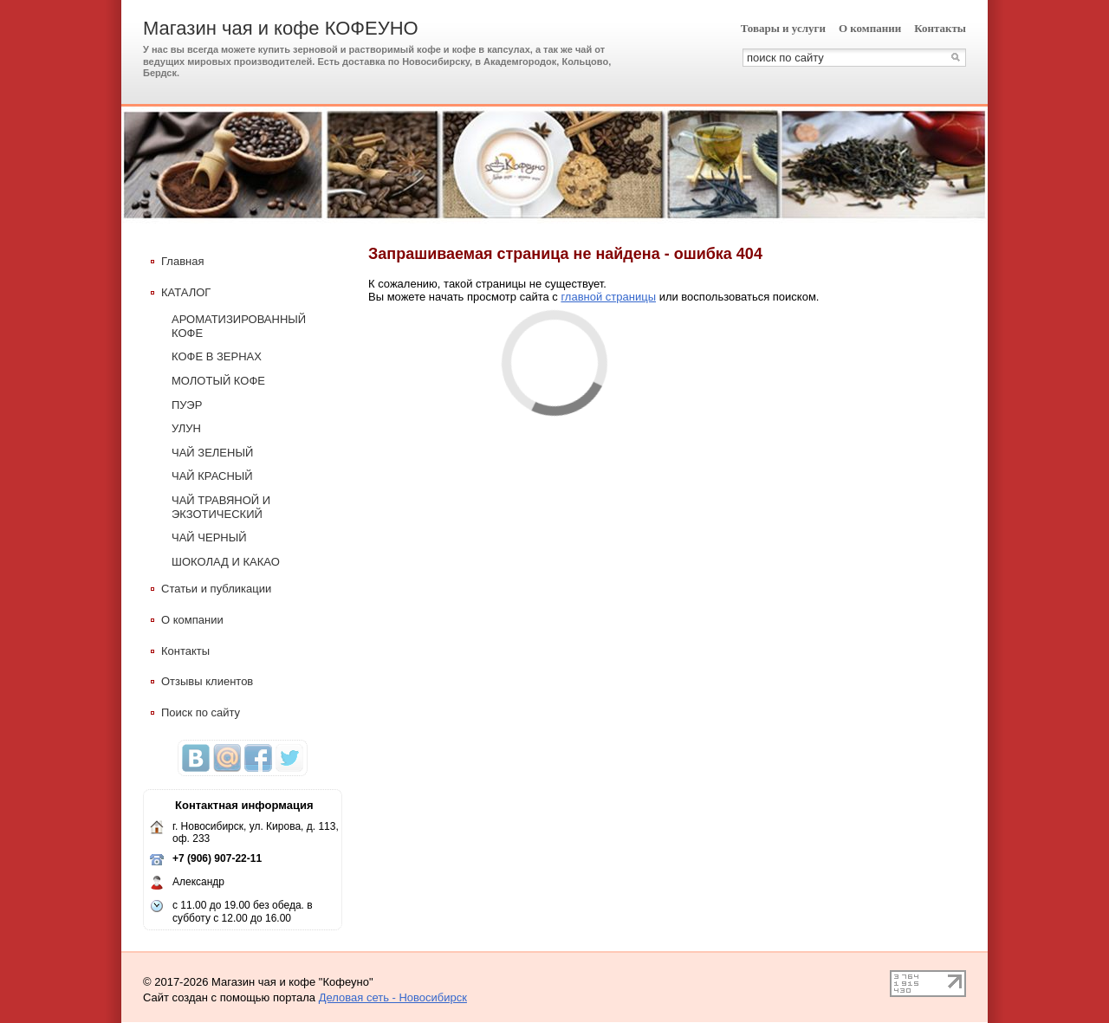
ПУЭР (187, 404)
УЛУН (186, 428)
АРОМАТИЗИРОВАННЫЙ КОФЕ (239, 326)
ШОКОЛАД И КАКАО (226, 561)
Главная (177, 261)
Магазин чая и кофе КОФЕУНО (280, 28)
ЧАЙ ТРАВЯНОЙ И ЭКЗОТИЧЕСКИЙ (221, 507)
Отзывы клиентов (202, 681)
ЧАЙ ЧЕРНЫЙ (209, 537)
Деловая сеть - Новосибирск (393, 997)
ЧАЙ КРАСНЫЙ (212, 475)
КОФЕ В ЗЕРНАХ (217, 356)
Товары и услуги (783, 28)
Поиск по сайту (195, 712)
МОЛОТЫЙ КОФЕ (218, 380)
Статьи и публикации (211, 588)
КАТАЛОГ (181, 292)
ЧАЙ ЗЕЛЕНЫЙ (212, 452)
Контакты (940, 28)
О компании (870, 28)
